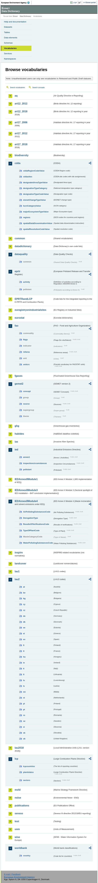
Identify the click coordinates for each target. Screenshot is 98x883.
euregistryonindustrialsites (30, 310)
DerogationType (30, 518)
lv (24, 686)
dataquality (21, 254)
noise (18, 797)
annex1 (26, 457)
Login (75, 2)
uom (17, 829)
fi (23, 645)
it (23, 668)
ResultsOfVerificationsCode (36, 524)
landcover (20, 563)
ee (24, 627)
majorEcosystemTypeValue (36, 212)
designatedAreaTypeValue (35, 182)
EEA (16, 2)
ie (24, 663)
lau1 (17, 571)
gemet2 (19, 383)
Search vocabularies (17, 87)
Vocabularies (10, 48)
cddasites (27, 176)
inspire (19, 552)
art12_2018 (21, 111)
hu (24, 657)
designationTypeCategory (35, 188)
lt (23, 674)
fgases (18, 376)
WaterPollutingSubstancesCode (38, 543)
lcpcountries (29, 766)
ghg (17, 426)
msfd (17, 789)
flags (25, 339)
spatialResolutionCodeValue (36, 229)
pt (24, 709)
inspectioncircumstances (35, 463)
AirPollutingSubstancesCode (36, 512)
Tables (7, 32)
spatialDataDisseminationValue (37, 223)
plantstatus (28, 772)
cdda (17, 163)
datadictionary (23, 246)
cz (24, 610)
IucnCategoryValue (32, 206)
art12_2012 (21, 103)
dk (24, 622)
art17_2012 (21, 133)
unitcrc (26, 364)
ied (16, 449)
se (24, 721)
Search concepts (38, 87)
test (17, 821)
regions (26, 217)
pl (24, 703)
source (26, 404)
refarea (26, 352)
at (24, 587)
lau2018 (19, 747)
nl (24, 698)
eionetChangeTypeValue (34, 200)
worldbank (21, 848)
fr (23, 651)
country (26, 855)
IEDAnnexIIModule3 (26, 490)
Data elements (10, 37)
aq (16, 95)
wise (17, 837)
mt (24, 692)
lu (24, 680)
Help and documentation (15, 22)
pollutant (27, 469)
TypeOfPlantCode (31, 530)
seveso (19, 813)
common (20, 238)
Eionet (15, 16)
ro (24, 715)
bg (24, 598)
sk (24, 733)
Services (8, 53)
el (24, 633)
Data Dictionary (25, 16)
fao (16, 325)
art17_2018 (21, 144)
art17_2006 (21, 122)
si (24, 727)
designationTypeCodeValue (36, 194)
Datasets (8, 27)
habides (19, 433)
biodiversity (22, 155)
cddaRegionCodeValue (34, 171)
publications (22, 805)
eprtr (17, 271)
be (24, 593)
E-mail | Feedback (12, 874)
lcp (16, 758)
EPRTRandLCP (23, 299)
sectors (26, 780)
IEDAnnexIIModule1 (26, 479)
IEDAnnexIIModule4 (26, 501)
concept (27, 391)
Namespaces (10, 59)
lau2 (17, 579)
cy (24, 604)
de (24, 616)
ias (16, 441)
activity (26, 282)
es (24, 639)
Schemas (8, 43)
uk (24, 739)
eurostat (19, 317)
